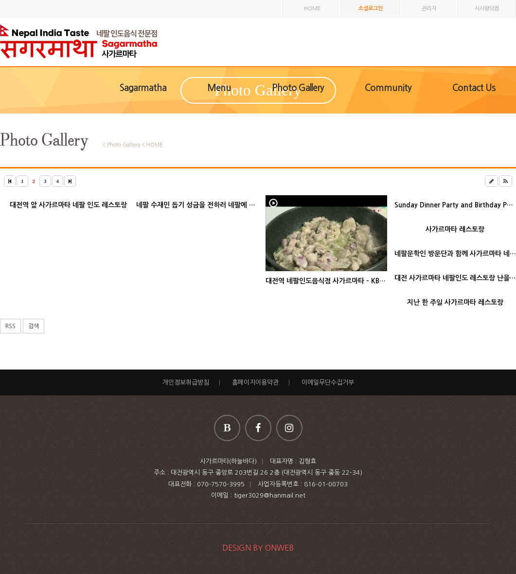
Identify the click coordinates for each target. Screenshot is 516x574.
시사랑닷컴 (487, 8)
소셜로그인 (370, 8)
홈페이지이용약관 (255, 382)
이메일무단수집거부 (328, 382)
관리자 (429, 8)
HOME (312, 8)
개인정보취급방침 (185, 382)
